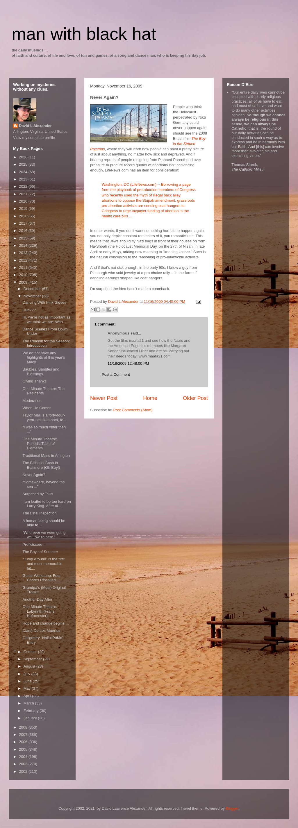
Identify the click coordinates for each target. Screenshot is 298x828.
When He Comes (36, 408)
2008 (23, 727)
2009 (23, 282)
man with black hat (84, 34)
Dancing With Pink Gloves (44, 302)
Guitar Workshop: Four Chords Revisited (41, 577)
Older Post (195, 398)
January (31, 718)
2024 (23, 172)
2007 (23, 734)
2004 (23, 756)
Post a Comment (116, 374)
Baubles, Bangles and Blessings (40, 371)
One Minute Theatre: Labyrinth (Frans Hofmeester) (39, 611)
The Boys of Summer (40, 552)
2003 (23, 764)
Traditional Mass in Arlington (46, 455)
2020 (23, 201)
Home (150, 398)
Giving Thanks (34, 381)
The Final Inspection (39, 513)
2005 (23, 749)
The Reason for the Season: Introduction (46, 343)
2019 (23, 208)
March (29, 703)
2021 (23, 194)
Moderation (31, 400)
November (33, 296)
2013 (23, 253)
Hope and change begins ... (45, 623)
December (33, 289)
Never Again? (33, 475)
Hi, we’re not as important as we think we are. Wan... (46, 319)
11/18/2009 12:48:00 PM (128, 363)
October (31, 652)
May (28, 688)
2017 (23, 223)
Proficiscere (32, 544)
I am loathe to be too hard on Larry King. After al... (46, 503)
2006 (23, 742)
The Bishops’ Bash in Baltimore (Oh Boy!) (41, 465)
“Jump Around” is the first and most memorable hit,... (43, 563)
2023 (23, 179)
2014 (23, 245)
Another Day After (37, 599)
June (28, 681)
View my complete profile (34, 137)
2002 (23, 771)
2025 (23, 164)
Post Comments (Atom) (133, 410)
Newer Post (103, 398)
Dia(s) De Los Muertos (41, 630)
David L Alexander (35, 126)
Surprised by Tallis (37, 494)
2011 (23, 267)
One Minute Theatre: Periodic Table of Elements (39, 443)
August (30, 666)
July (27, 674)
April (28, 696)
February (32, 711)
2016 (23, 230)
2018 (23, 216)
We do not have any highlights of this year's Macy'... (43, 357)
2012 (23, 260)
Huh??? (29, 310)
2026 (23, 157)
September (33, 659)
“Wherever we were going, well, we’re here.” (44, 534)
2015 (23, 238)
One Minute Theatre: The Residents (43, 391)
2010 (23, 275)
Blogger (232, 808)
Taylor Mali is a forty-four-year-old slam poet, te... (44, 417)
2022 (23, 186)
